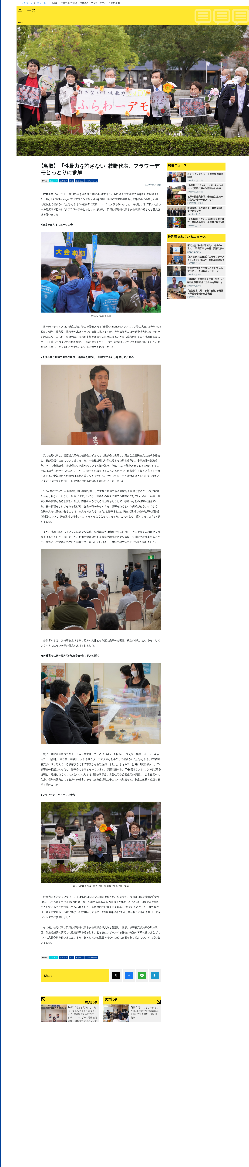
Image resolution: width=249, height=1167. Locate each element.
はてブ (155, 975)
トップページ (25, 2)
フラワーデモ (91, 180)
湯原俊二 (79, 180)
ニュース (41, 2)
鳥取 (71, 180)
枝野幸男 (63, 180)
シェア (129, 975)
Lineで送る (142, 975)
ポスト (116, 975)
